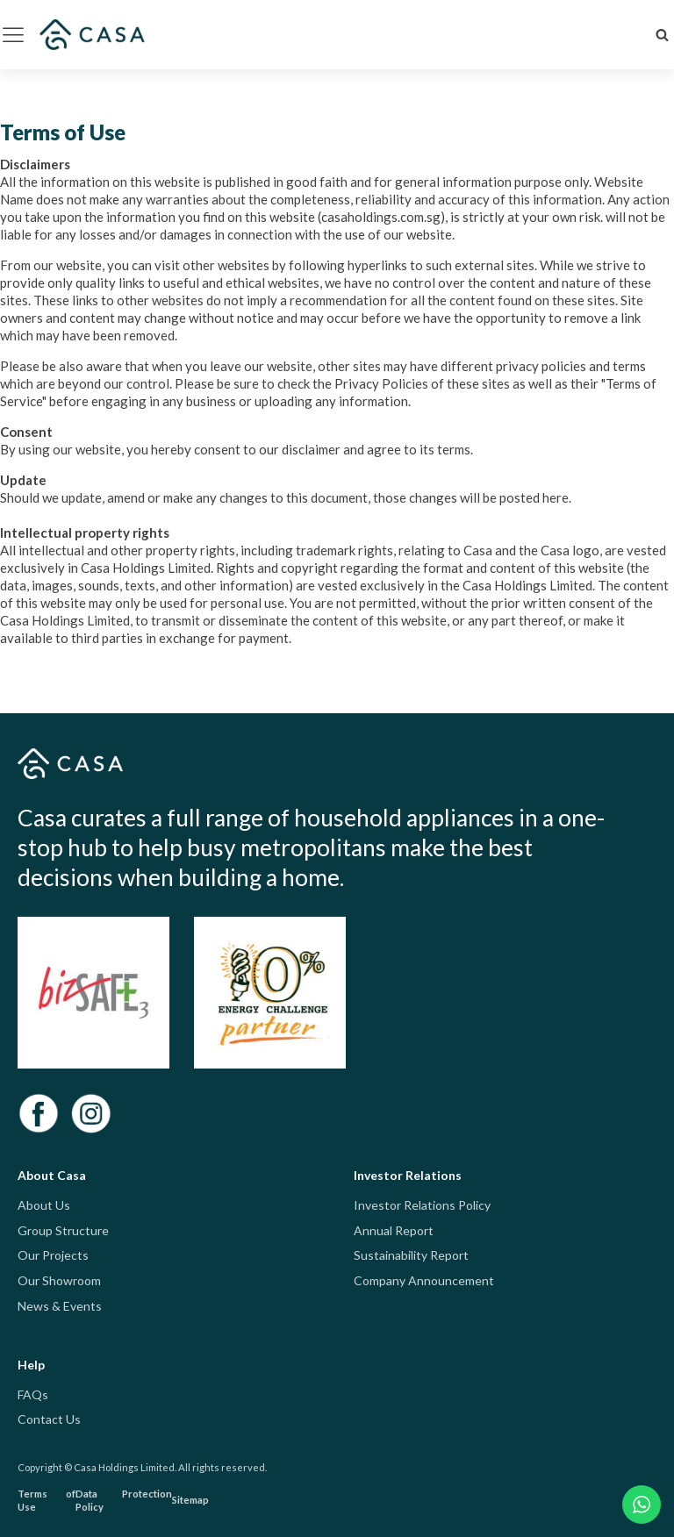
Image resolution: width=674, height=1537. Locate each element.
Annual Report (394, 1230)
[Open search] (662, 34)
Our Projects (53, 1254)
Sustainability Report (411, 1254)
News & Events (60, 1305)
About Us (44, 1204)
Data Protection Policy (124, 1500)
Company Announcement (424, 1280)
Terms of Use (46, 1500)
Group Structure (63, 1230)
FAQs (33, 1394)
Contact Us (49, 1419)
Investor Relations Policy (422, 1204)
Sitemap (190, 1499)
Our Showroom (59, 1280)
